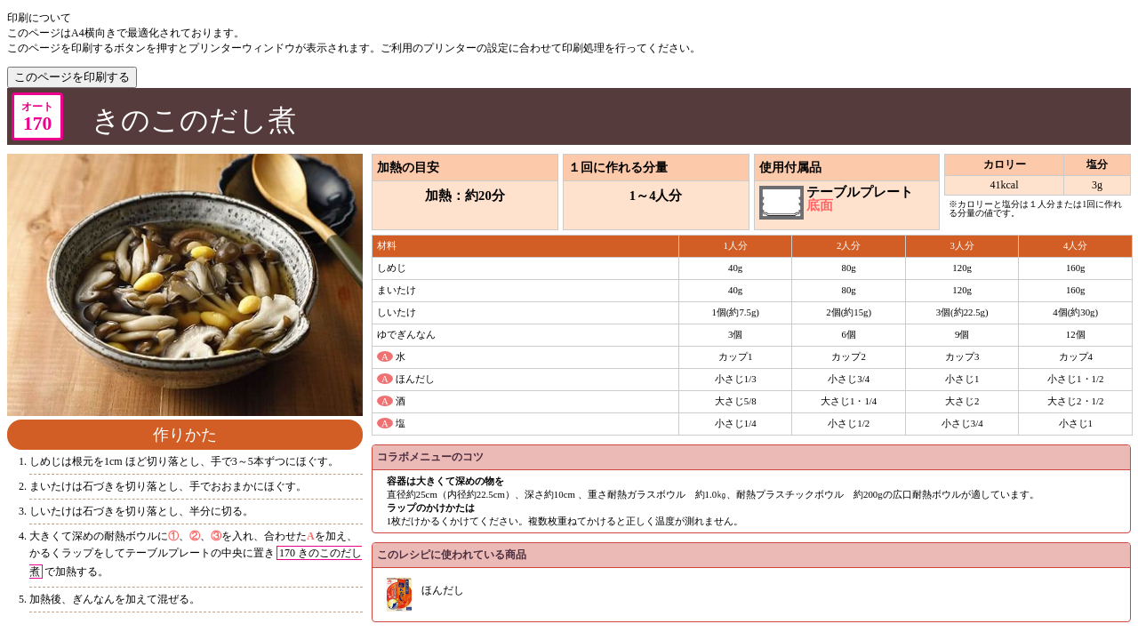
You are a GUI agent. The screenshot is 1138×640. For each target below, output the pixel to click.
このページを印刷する (72, 77)
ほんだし (442, 590)
